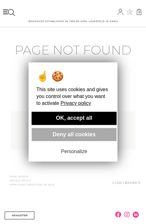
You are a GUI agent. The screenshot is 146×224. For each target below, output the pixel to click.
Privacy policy (76, 103)
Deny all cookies (74, 134)
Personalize (74, 151)
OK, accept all (74, 118)
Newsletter (19, 215)
